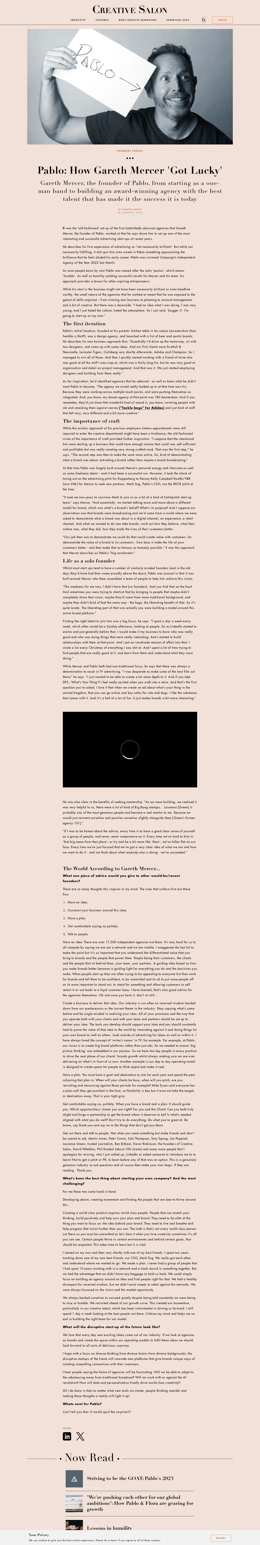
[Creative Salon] (130, 9)
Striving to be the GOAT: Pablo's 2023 (130, 1478)
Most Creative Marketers (138, 20)
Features (102, 20)
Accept (221, 1538)
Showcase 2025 (178, 20)
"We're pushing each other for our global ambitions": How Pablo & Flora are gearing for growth (140, 1503)
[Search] (204, 20)
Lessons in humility (109, 1528)
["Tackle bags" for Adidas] (141, 407)
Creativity (78, 20)
